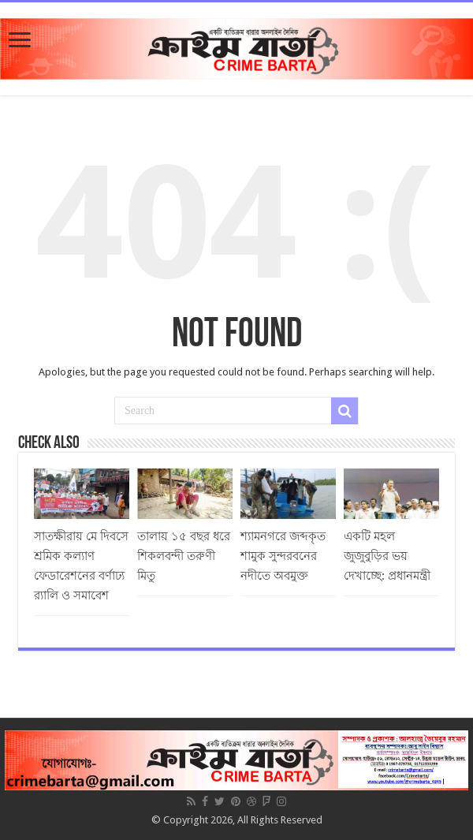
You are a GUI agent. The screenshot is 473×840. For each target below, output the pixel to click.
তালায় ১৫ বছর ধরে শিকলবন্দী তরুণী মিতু (183, 556)
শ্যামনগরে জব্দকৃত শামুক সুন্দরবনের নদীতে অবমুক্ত (283, 556)
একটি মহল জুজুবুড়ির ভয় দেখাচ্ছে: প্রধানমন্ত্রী (387, 556)
